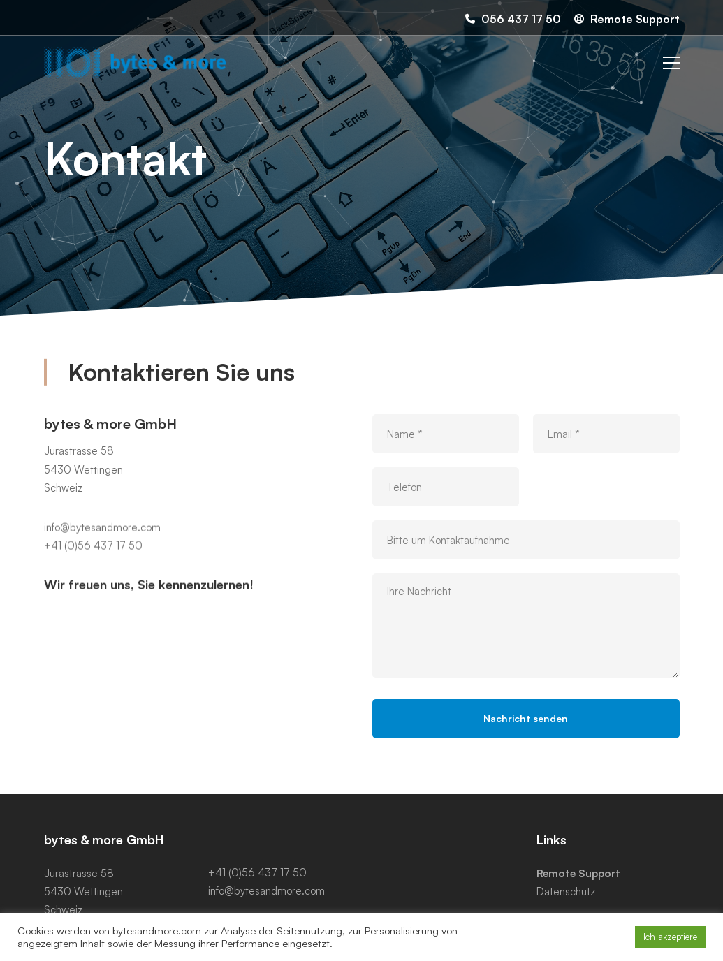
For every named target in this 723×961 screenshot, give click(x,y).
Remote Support (578, 873)
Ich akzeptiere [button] (670, 936)
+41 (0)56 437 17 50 (93, 557)
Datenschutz (565, 891)
